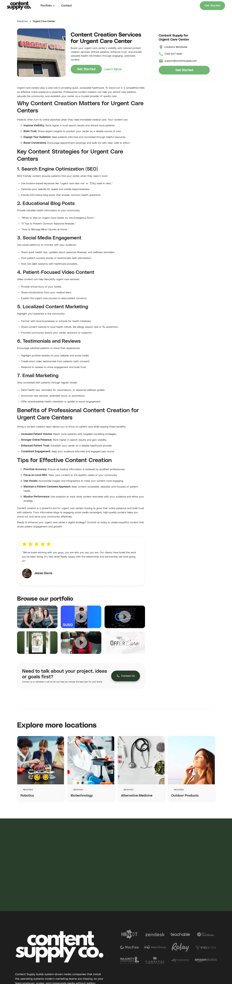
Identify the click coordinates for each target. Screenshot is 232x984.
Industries (22, 21)
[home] (19, 5)
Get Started (212, 5)
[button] (47, 5)
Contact (66, 5)
